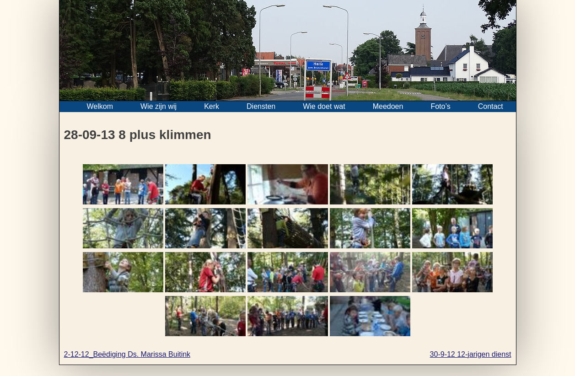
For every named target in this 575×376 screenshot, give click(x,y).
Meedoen (388, 106)
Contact (490, 106)
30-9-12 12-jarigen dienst (470, 354)
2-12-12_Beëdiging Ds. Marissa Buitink (127, 354)
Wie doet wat (324, 106)
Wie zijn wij (158, 106)
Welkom (100, 106)
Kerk (211, 106)
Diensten (261, 106)
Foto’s (440, 106)
